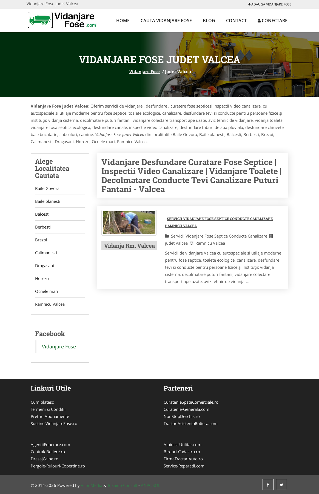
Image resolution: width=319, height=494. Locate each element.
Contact (236, 21)
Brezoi (41, 239)
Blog (209, 21)
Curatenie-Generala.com (186, 409)
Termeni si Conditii (48, 409)
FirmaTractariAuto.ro (183, 458)
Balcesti (42, 214)
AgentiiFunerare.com (50, 444)
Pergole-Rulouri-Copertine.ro (58, 466)
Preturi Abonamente (50, 416)
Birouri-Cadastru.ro (182, 451)
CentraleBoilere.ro (48, 451)
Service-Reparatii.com (184, 466)
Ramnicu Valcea (50, 304)
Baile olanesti (47, 201)
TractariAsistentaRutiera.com (191, 423)
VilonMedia (91, 485)
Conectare (272, 21)
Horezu (42, 278)
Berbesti (43, 227)
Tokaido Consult (122, 485)
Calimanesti (46, 252)
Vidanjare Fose (144, 71)
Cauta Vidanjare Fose (166, 21)
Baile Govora (47, 188)
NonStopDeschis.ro (182, 416)
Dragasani (44, 265)
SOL (156, 485)
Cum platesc (42, 402)
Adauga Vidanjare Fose (270, 4)
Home (123, 21)
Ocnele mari (46, 291)
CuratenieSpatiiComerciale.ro (191, 402)
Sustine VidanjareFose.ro (54, 423)
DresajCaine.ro (44, 458)
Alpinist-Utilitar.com (182, 444)
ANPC (146, 485)
